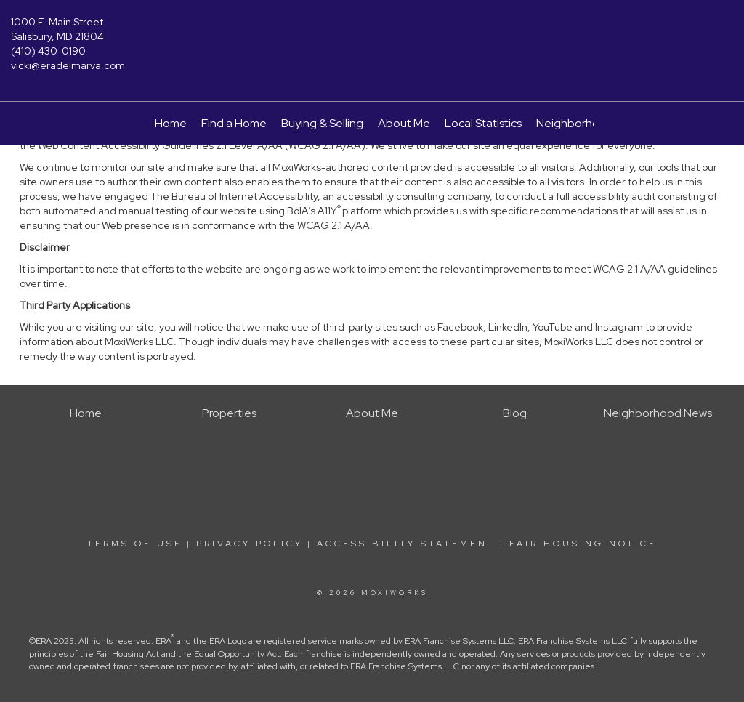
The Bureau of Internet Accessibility (234, 196)
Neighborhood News (590, 123)
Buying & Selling (322, 123)
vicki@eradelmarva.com (68, 65)
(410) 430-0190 (48, 50)
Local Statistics (483, 123)
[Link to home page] (372, 33)
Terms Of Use (134, 543)
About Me (404, 123)
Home (171, 123)
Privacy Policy (249, 543)
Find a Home (234, 123)
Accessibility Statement (406, 543)
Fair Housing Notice (583, 543)
